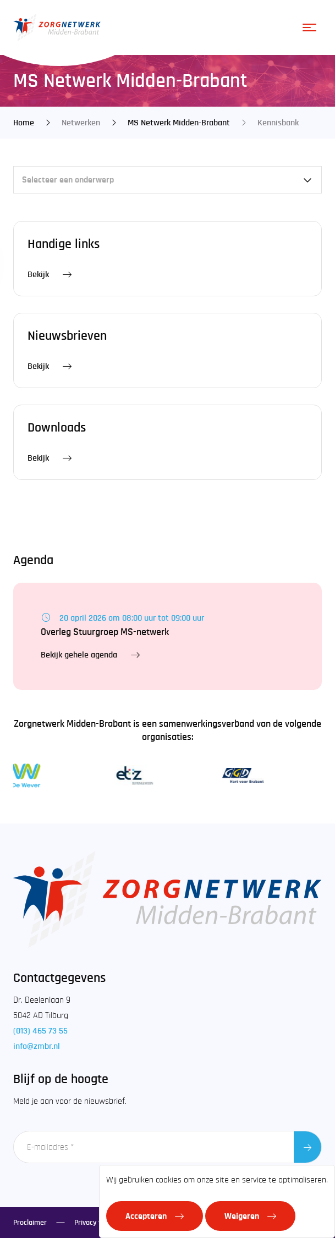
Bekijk (38, 274)
